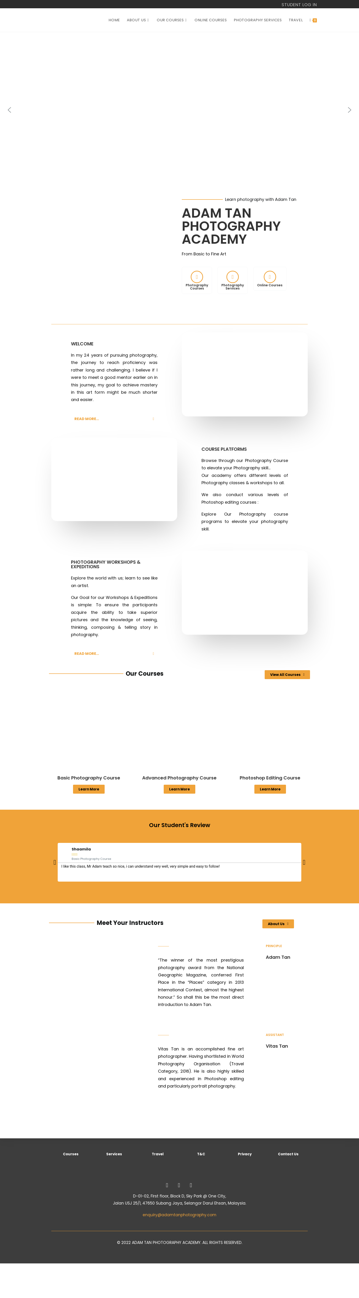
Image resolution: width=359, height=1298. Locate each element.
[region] (179, 110)
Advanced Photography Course (179, 778)
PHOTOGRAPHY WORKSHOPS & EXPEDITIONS (106, 564)
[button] (9, 110)
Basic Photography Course (88, 778)
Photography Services (232, 287)
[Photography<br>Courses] (197, 277)
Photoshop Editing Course (270, 778)
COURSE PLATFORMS (224, 449)
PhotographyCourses (197, 287)
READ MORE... (86, 418)
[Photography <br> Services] (232, 277)
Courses (71, 1154)
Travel (158, 1154)
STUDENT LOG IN (299, 5)
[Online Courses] (270, 277)
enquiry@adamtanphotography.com (179, 1215)
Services (114, 1154)
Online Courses (270, 285)
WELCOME (82, 344)
